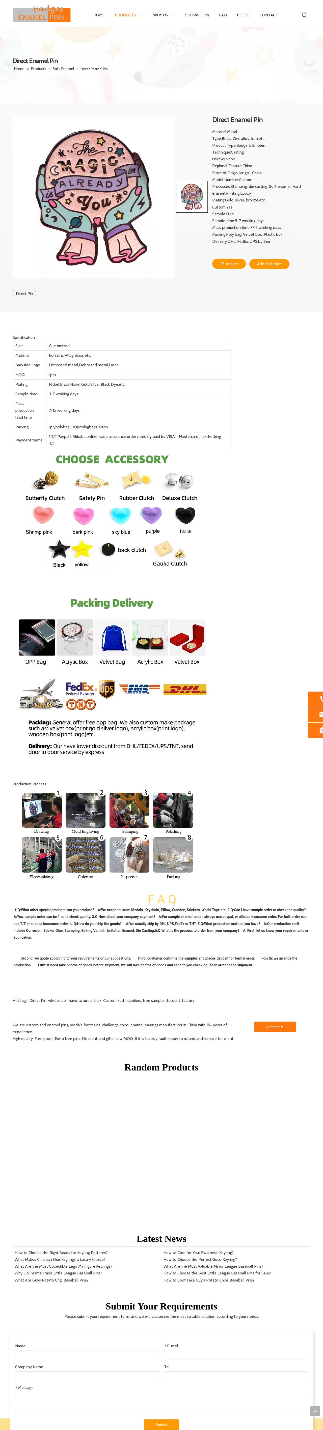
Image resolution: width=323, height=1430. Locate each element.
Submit (161, 1424)
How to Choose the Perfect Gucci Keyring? (200, 1259)
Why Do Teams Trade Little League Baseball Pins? (58, 1273)
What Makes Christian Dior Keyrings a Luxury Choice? (60, 1259)
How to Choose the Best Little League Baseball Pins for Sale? (217, 1273)
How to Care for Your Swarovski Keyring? (199, 1252)
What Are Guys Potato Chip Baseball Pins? (52, 1280)
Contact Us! (275, 1027)
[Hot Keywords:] (304, 15)
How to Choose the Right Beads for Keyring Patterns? (61, 1252)
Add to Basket (269, 263)
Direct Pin (24, 293)
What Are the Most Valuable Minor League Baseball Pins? (213, 1266)
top (315, 1411)
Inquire (229, 264)
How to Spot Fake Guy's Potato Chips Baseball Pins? (209, 1280)
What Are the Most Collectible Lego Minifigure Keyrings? (63, 1266)
